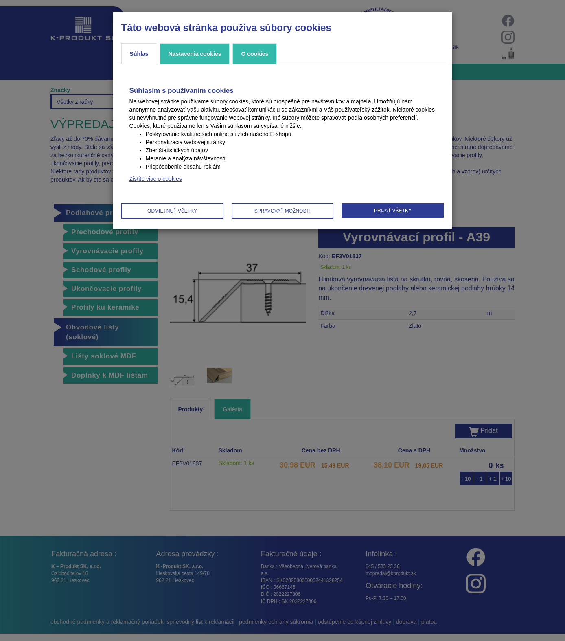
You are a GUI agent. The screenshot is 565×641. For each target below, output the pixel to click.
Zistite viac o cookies (155, 179)
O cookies (254, 53)
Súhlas (139, 53)
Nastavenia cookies (195, 53)
